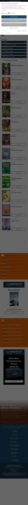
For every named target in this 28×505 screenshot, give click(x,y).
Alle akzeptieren (14, 17)
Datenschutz (24, 31)
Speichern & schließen (14, 20)
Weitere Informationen (14, 28)
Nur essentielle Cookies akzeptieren (14, 24)
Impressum (19, 31)
